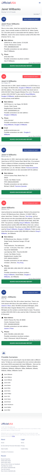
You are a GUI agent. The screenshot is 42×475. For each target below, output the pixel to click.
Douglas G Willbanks (25, 87)
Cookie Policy (24, 449)
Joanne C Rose (6, 305)
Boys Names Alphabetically (8, 471)
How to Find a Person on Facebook (10, 464)
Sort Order (36, 14)
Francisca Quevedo (32, 167)
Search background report (21, 66)
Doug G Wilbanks (24, 222)
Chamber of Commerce (7, 452)
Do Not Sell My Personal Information (10, 445)
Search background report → (31, 19)
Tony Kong (28, 216)
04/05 (5, 460)
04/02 (5, 462)
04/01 (9, 462)
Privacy (23, 445)
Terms (22, 442)
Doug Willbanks (30, 94)
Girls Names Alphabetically (8, 467)
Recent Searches (5, 459)
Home (2, 442)
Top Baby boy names (6, 466)
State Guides (4, 449)
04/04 (9, 460)
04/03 (2, 462)
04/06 (2, 460)
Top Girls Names (5, 469)
